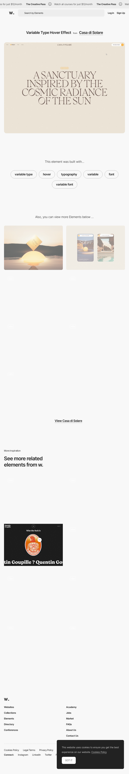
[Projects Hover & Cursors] (95, 496)
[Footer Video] (33, 343)
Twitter (48, 754)
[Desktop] (33, 248)
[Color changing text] (95, 595)
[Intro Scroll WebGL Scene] (95, 295)
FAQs (69, 724)
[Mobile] (95, 248)
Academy (71, 707)
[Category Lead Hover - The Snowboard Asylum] (95, 644)
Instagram (23, 754)
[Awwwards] (11, 13)
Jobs (68, 712)
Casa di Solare (91, 32)
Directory (9, 724)
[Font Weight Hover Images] (33, 390)
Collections (10, 712)
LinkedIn (36, 754)
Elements (9, 718)
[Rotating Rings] (95, 343)
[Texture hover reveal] (33, 595)
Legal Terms (29, 750)
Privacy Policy (46, 750)
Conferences (11, 730)
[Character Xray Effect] (33, 295)
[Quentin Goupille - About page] (33, 545)
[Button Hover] (95, 546)
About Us (71, 730)
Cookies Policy (11, 750)
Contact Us (72, 735)
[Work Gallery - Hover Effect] (33, 644)
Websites (9, 707)
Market (70, 718)
